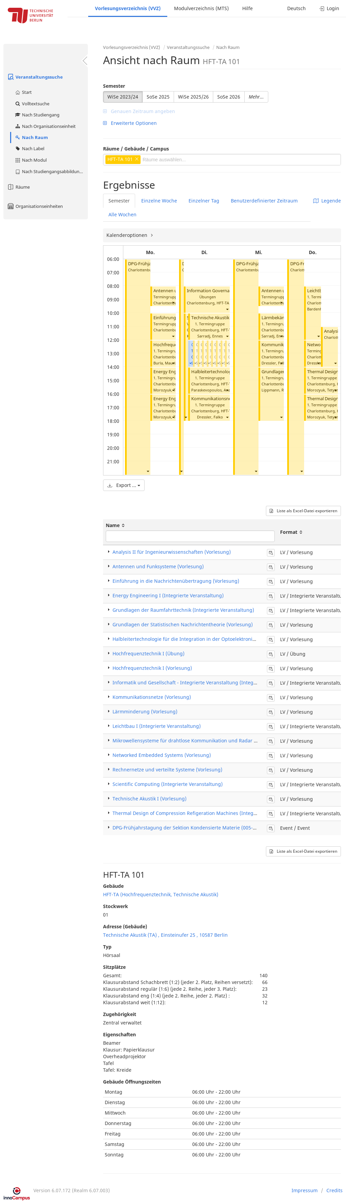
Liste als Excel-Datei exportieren (303, 511)
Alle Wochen (122, 214)
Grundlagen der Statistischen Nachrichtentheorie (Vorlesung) (183, 624)
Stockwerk (115, 906)
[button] (147, 471)
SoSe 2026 (228, 96)
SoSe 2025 (158, 96)
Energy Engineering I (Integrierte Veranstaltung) (168, 595)
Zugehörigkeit (119, 1014)
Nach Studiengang (37, 115)
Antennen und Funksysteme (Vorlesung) (158, 566)
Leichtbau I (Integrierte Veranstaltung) (157, 726)
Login (329, 8)
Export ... (123, 485)
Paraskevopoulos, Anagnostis (217, 389)
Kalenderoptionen (127, 235)
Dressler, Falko (210, 416)
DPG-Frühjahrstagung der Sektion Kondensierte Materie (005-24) (186, 827)
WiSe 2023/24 (122, 96)
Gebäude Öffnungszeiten (132, 1081)
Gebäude (113, 886)
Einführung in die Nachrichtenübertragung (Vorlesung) (176, 581)
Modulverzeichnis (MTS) (201, 8)
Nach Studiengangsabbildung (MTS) (51, 171)
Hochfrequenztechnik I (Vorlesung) (152, 668)
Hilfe (247, 8)
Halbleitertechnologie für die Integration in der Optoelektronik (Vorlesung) (197, 639)
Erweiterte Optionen (130, 123)
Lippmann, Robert (278, 389)
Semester (114, 86)
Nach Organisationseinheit (45, 126)
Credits (334, 1190)
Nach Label (29, 148)
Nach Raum (31, 137)
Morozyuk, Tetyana (170, 389)
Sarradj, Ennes (210, 335)
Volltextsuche (32, 104)
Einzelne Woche (159, 200)
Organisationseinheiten (35, 206)
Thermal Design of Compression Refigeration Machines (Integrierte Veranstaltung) (207, 813)
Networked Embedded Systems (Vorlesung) (162, 755)
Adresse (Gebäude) (125, 926)
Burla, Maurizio (166, 362)
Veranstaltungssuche (35, 77)
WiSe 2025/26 (193, 96)
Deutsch (296, 8)
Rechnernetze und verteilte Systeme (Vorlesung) (167, 769)
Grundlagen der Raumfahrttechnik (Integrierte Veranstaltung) (183, 610)
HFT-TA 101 (226, 302)
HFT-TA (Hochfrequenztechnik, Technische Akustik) (160, 894)
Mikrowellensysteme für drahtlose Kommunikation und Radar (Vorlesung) (196, 740)
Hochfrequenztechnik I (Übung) (148, 653)
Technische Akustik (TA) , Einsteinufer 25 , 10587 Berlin (165, 935)
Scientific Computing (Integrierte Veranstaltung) (168, 784)
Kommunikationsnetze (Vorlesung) (226, 399)
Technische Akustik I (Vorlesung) (224, 318)
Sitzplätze (114, 967)
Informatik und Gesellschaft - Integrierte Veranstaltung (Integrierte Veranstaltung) (207, 682)
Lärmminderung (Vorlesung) (145, 711)
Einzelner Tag (204, 200)
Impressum (305, 1190)
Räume (18, 187)
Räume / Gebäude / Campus (136, 148)
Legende (327, 200)
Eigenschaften (119, 1034)
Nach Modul (31, 160)
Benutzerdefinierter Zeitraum (264, 200)
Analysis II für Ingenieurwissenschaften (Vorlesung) (172, 552)
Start (23, 92)
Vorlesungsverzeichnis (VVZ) (127, 8)
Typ (107, 946)
